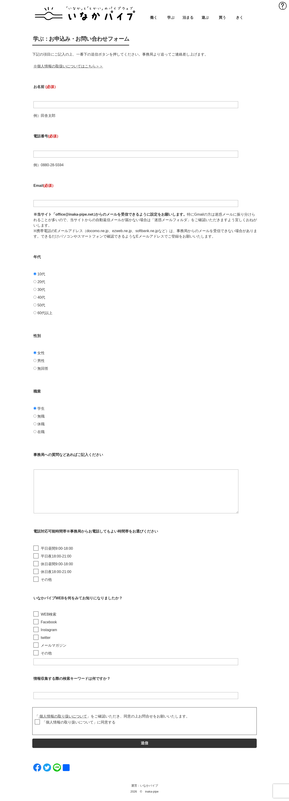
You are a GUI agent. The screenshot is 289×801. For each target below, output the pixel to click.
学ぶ (170, 17)
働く (153, 17)
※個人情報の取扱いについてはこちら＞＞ (68, 66)
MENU (283, 5)
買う (222, 17)
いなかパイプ (149, 785)
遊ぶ (205, 17)
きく (239, 17)
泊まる (188, 17)
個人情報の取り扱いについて (62, 716)
